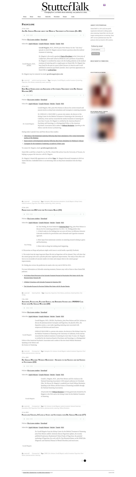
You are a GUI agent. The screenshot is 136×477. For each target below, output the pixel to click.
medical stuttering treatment (39, 80)
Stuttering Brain (64, 226)
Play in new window (33, 39)
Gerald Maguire (61, 80)
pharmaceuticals (30, 353)
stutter (43, 82)
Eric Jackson (53, 351)
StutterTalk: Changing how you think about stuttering (36, 472)
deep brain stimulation (59, 201)
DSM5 (46, 453)
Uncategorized (35, 201)
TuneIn (58, 43)
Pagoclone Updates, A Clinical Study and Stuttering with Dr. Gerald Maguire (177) (54, 415)
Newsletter (57, 16)
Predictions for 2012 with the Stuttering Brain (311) (42, 210)
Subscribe (48, 16)
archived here (52, 70)
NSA (29, 408)
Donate (65, 16)
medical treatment (26, 203)
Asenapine (54, 80)
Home (24, 16)
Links (72, 16)
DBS (51, 201)
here (54, 158)
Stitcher (52, 43)
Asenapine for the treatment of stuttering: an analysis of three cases (44, 143)
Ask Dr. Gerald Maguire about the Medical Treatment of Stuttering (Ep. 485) (52, 31)
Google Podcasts (44, 43)
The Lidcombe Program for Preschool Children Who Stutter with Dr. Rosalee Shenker (47, 286)
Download (44, 39)
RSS (62, 43)
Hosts (39, 16)
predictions (68, 293)
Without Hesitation (68, 125)
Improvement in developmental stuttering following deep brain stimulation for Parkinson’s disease (54, 141)
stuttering (48, 82)
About (31, 16)
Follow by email (97, 46)
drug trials (48, 293)
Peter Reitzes (31, 82)
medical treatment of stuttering (74, 80)
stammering (38, 82)
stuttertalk (26, 80)
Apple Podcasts (33, 43)
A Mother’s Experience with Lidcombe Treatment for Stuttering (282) (42, 282)
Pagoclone (24, 82)
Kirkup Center (78, 201)
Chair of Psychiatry (66, 56)
